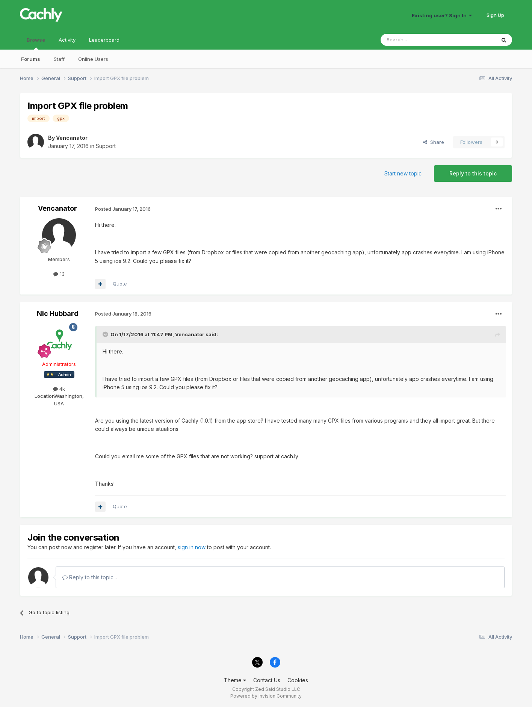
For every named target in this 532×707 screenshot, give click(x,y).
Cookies (297, 680)
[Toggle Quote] (106, 334)
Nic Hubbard (58, 313)
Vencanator (72, 137)
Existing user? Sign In (442, 15)
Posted (123, 209)
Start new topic (403, 173)
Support (106, 146)
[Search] (419, 40)
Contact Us (266, 680)
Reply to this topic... (89, 577)
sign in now (192, 547)
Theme (235, 680)
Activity (67, 40)
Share (433, 142)
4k (59, 389)
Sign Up (495, 15)
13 (59, 274)
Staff (59, 59)
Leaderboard (104, 40)
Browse (36, 43)
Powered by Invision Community (266, 696)
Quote (120, 284)
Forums (30, 59)
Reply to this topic (473, 173)
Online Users (93, 59)
